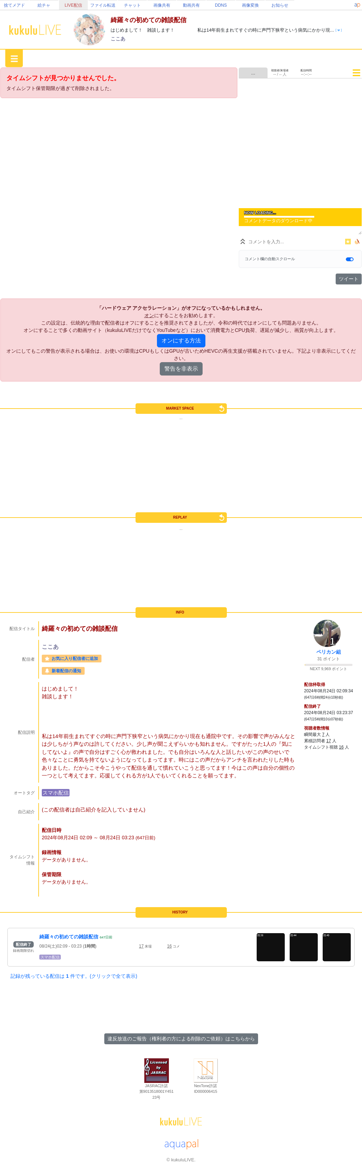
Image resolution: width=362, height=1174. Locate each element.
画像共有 (161, 5)
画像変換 (250, 5)
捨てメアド (14, 5)
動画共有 (191, 5)
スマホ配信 (55, 793)
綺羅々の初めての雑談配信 (68, 936)
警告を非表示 (181, 369)
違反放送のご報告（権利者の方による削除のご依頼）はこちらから (181, 1038)
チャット (132, 5)
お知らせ (279, 5)
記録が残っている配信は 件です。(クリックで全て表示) (74, 976)
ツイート (348, 279)
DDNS (221, 5)
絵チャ (44, 5)
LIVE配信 (73, 5)
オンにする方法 (181, 341)
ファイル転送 (103, 5)
